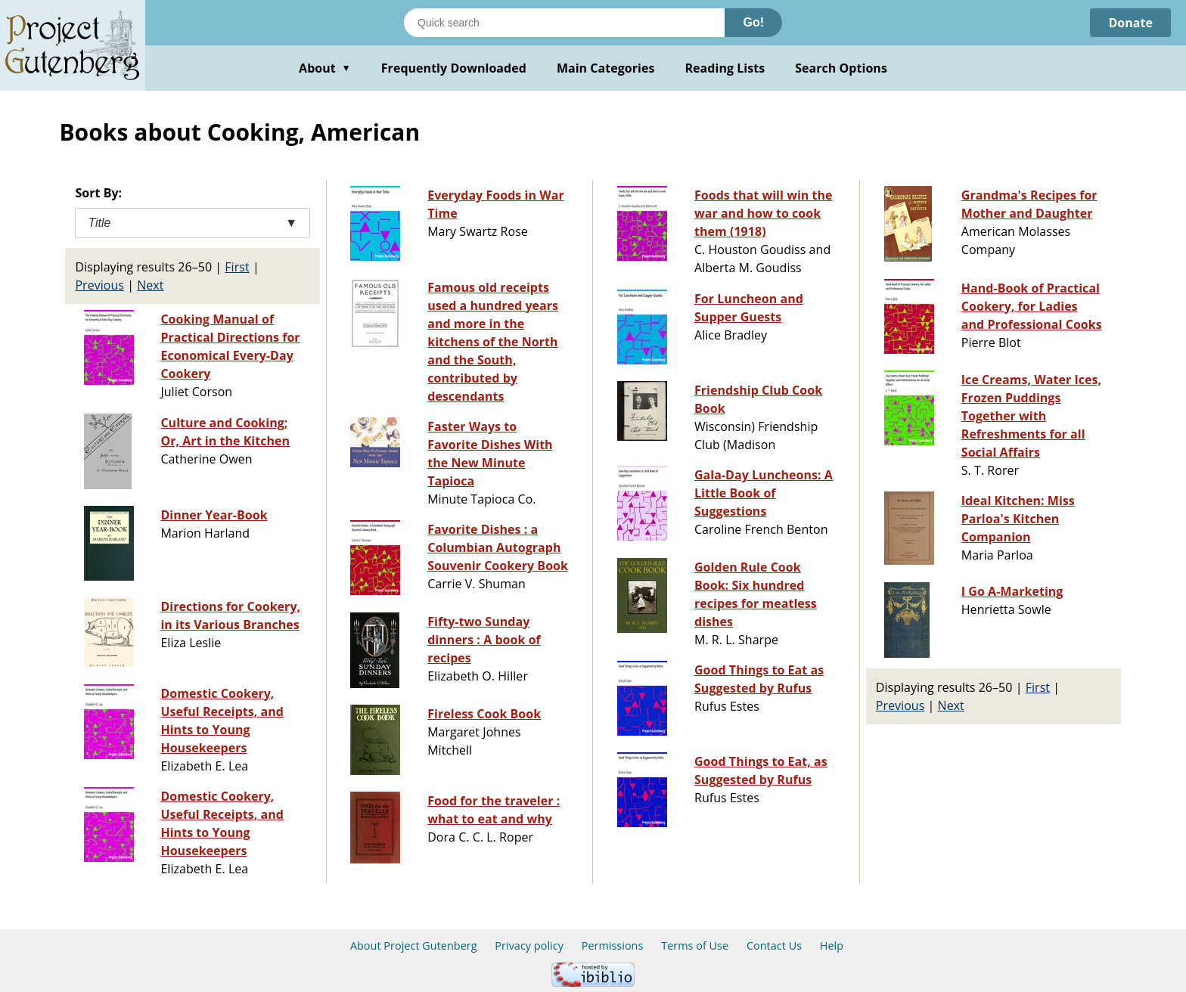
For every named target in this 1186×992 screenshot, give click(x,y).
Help (831, 945)
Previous (99, 285)
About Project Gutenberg (413, 945)
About (325, 68)
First (237, 267)
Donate (1130, 22)
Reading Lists (725, 68)
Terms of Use (694, 945)
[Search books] (564, 22)
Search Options (841, 68)
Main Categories (606, 68)
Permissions (613, 945)
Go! (753, 22)
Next (150, 285)
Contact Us (774, 945)
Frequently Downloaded (453, 68)
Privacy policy (529, 945)
